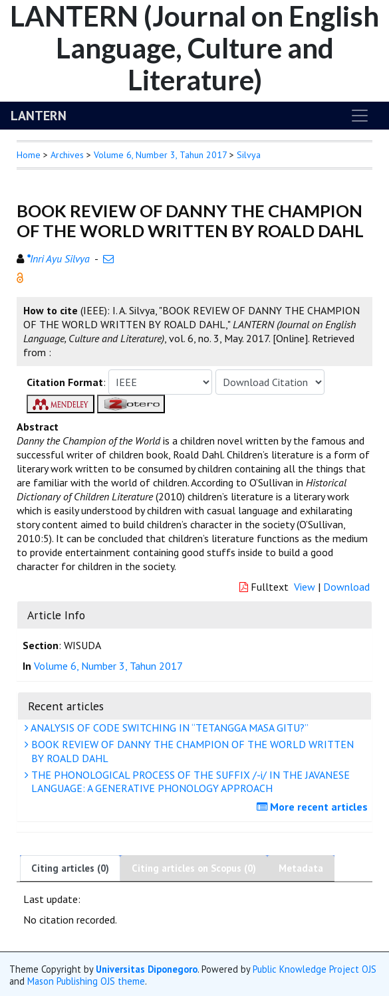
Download (346, 586)
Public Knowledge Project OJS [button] (314, 969)
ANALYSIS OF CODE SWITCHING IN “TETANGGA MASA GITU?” (168, 727)
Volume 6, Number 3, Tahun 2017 (160, 155)
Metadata (301, 868)
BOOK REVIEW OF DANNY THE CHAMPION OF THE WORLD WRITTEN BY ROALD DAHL (191, 751)
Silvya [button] (249, 155)
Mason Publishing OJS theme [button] (86, 981)
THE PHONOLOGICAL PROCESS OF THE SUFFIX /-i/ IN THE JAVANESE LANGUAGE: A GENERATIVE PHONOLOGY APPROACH (189, 781)
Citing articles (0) (70, 868)
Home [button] (29, 155)
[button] (20, 276)
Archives (67, 155)
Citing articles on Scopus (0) (194, 868)
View (304, 586)
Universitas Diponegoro (146, 969)
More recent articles (314, 806)
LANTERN (38, 115)
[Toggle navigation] (359, 115)
